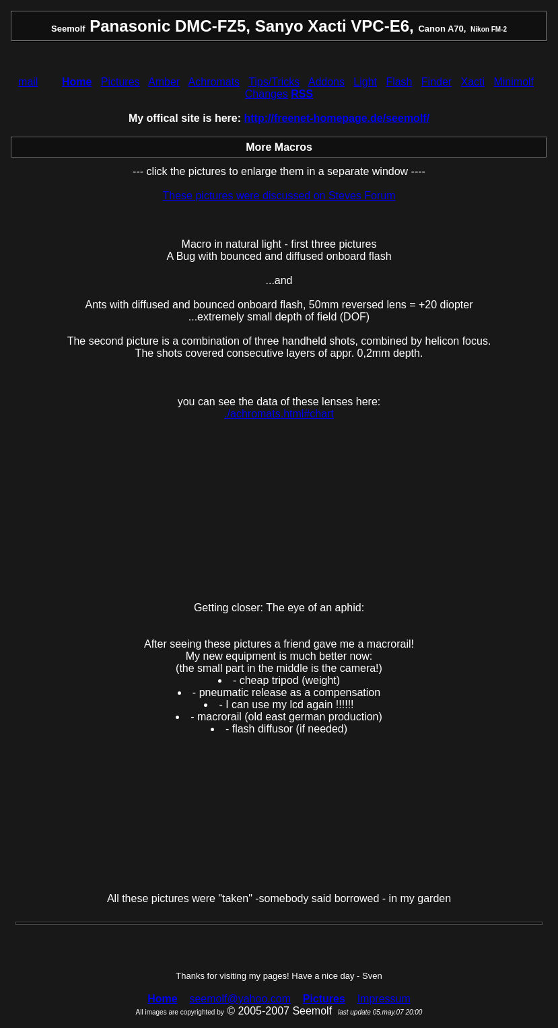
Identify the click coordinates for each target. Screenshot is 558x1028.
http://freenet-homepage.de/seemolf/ (337, 118)
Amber (164, 82)
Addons (326, 82)
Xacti (473, 82)
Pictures (120, 82)
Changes (266, 94)
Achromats (214, 82)
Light (365, 82)
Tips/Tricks (274, 82)
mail (28, 82)
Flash (399, 82)
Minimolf (513, 82)
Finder (436, 82)
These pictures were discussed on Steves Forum (279, 195)
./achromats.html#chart (279, 413)
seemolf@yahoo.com (240, 998)
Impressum (384, 998)
